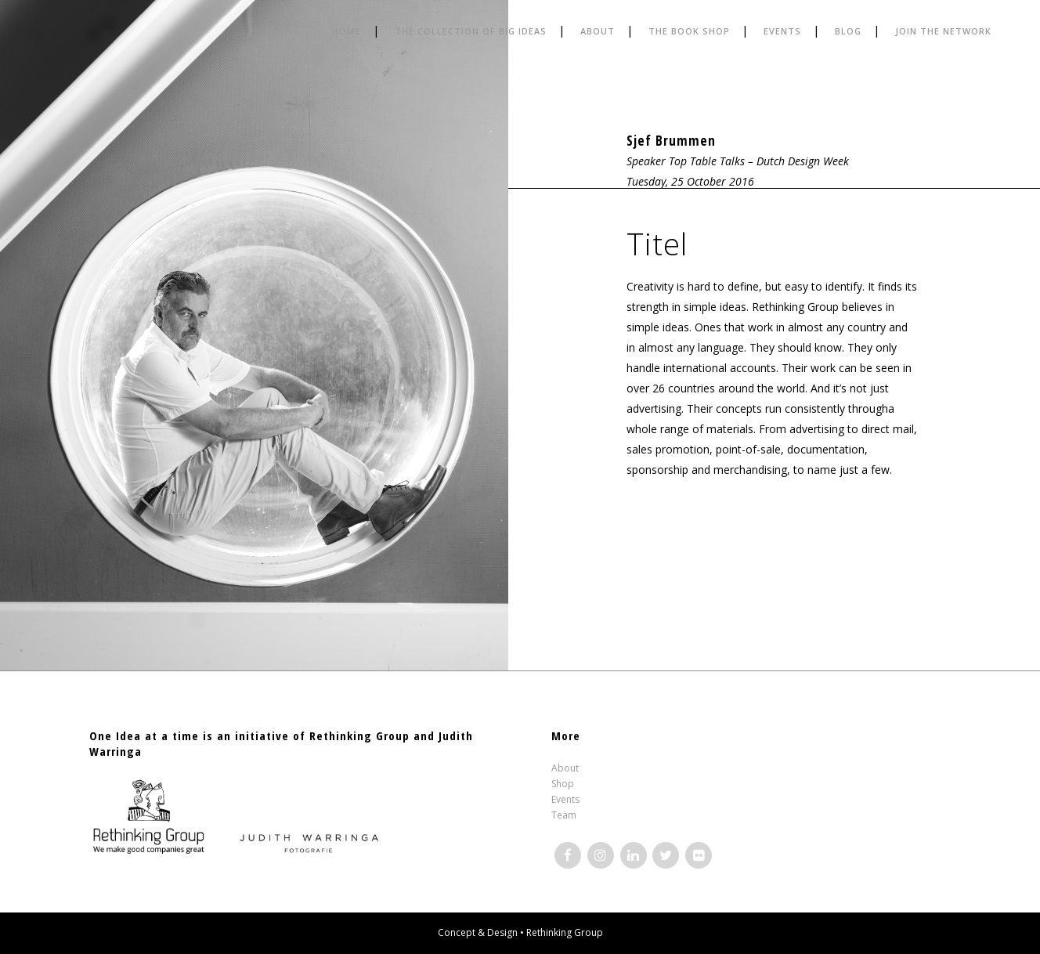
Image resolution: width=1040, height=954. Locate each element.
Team (563, 815)
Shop (562, 783)
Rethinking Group (564, 932)
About (565, 768)
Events (565, 799)
